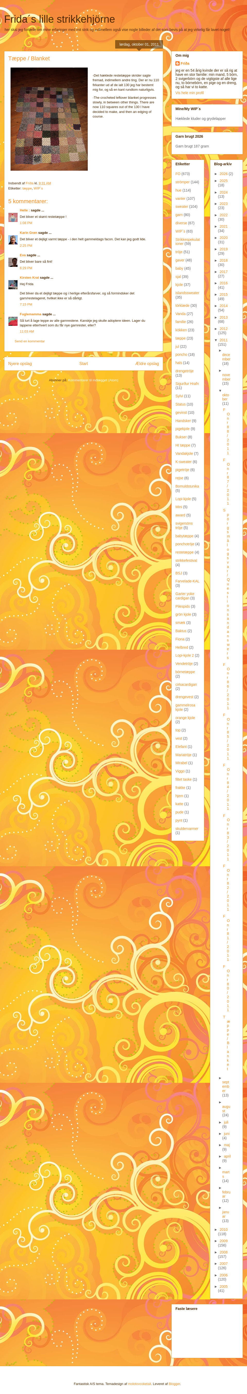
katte (179, 804)
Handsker (183, 421)
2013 (224, 317)
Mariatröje (183, 755)
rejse (179, 478)
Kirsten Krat (29, 277)
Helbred (181, 647)
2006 (224, 1275)
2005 (224, 1286)
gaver (179, 260)
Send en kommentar (30, 341)
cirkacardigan (186, 684)
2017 (224, 272)
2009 (224, 1241)
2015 (224, 294)
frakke (180, 788)
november (226, 377)
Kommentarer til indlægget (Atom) (93, 380)
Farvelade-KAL (187, 581)
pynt (178, 820)
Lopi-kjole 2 (184, 655)
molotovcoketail (139, 1384)
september (225, 1086)
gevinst (181, 412)
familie (180, 322)
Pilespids (182, 606)
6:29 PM (26, 268)
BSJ (178, 573)
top (177, 730)
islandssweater (187, 293)
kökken (181, 330)
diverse (181, 223)
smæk (180, 623)
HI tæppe (182, 445)
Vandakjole (184, 453)
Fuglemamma (30, 314)
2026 (224, 174)
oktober (225, 397)
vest (178, 738)
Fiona (179, 639)
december (226, 357)
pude (179, 812)
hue (178, 190)
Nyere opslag (20, 363)
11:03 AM (27, 331)
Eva (23, 255)
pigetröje (182, 470)
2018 (224, 260)
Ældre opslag (147, 363)
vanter (180, 198)
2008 (224, 1252)
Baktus (181, 631)
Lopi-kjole (183, 499)
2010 (224, 1229)
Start (84, 363)
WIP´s (38, 188)
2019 (224, 249)
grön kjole (183, 614)
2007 (224, 1263)
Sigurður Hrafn (187, 384)
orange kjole (185, 718)
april (227, 1156)
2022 (224, 215)
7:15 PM (26, 304)
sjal (178, 277)
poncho (181, 354)
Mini (178, 507)
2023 (224, 204)
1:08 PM (26, 223)
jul (177, 346)
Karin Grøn (28, 233)
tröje (178, 252)
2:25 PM (26, 246)
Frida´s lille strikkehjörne (59, 19)
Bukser (181, 437)
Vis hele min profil (189, 93)
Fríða (185, 63)
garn (179, 215)
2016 (224, 283)
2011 (224, 340)
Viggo (180, 771)
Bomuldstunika (187, 486)
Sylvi (179, 396)
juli (226, 1122)
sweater (181, 206)
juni (227, 1134)
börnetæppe (185, 672)
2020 (224, 238)
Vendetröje (184, 664)
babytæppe (184, 536)
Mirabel (181, 763)
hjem (179, 796)
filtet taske (183, 779)
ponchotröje (184, 544)
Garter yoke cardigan (184, 596)
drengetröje (184, 371)
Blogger (174, 1384)
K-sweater (183, 462)
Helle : (25, 210)
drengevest (184, 697)
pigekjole (182, 429)
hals (178, 363)
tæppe (27, 188)
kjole (179, 285)
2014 (224, 306)
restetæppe (184, 552)
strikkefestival (186, 560)
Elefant (181, 747)
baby (179, 268)
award (180, 515)
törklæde (182, 305)
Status (180, 404)
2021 (224, 226)
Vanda (180, 314)
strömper (182, 182)
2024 (224, 192)
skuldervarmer (186, 829)
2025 (224, 181)
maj (227, 1145)
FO (177, 174)
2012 (224, 329)
